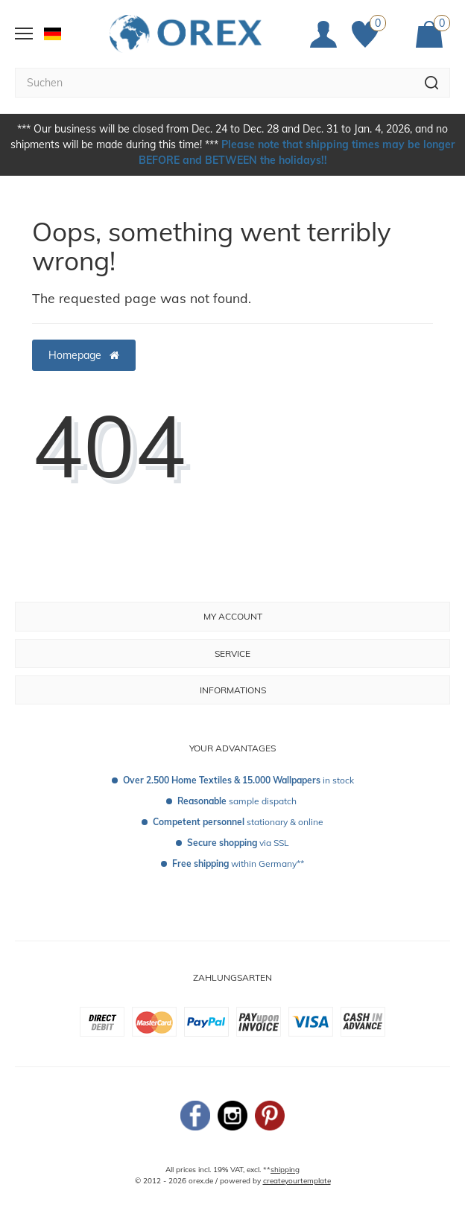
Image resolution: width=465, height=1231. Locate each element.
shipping (285, 1169)
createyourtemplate (297, 1181)
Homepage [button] (83, 355)
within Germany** (238, 863)
